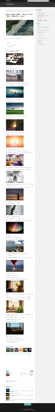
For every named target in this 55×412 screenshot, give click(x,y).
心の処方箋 (38, 40)
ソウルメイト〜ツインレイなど (41, 38)
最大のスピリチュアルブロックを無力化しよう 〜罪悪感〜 (12, 353)
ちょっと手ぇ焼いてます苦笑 (11, 45)
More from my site (10, 46)
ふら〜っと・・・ (12, 397)
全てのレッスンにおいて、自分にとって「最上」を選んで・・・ (8, 353)
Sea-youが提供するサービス (40, 32)
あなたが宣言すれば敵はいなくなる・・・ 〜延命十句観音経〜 (21, 353)
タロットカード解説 (39, 44)
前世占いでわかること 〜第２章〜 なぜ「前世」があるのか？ (25, 353)
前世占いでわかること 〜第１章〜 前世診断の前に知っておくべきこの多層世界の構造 (29, 354)
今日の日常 (38, 42)
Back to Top (27, 404)
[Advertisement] (12, 362)
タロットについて (39, 34)
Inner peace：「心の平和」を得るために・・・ (17, 393)
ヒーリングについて (39, 36)
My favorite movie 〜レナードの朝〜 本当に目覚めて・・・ (25, 374)
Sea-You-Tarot (9, 4)
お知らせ (38, 25)
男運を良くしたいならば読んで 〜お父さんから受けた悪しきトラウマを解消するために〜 (16, 354)
